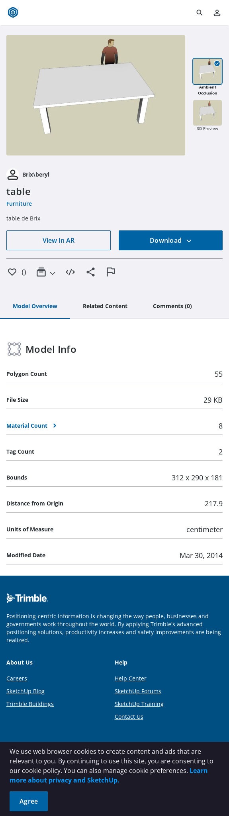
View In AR (58, 240)
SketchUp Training (139, 704)
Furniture (19, 203)
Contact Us (129, 716)
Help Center (131, 678)
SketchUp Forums (138, 691)
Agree (29, 801)
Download (171, 240)
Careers (16, 678)
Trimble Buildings (30, 704)
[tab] (35, 306)
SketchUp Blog (25, 691)
